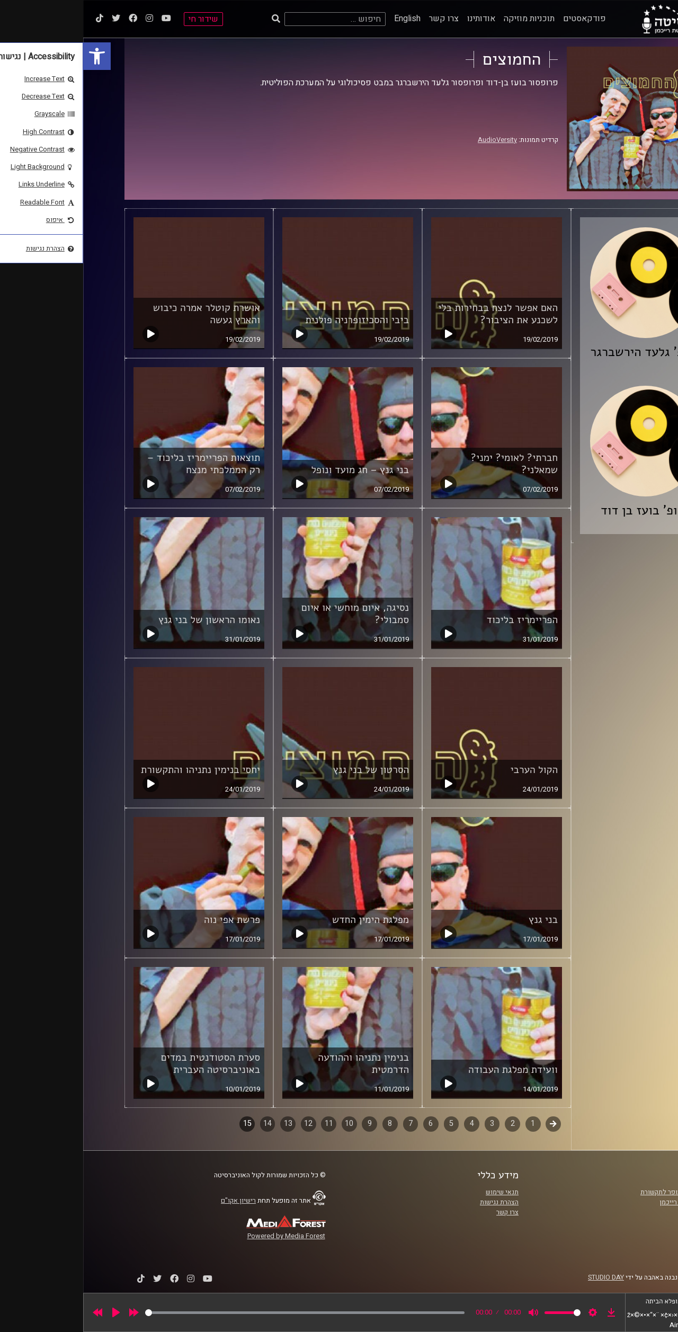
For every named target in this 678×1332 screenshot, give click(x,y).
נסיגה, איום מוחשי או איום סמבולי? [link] (272, 614)
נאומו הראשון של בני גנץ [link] (126, 620)
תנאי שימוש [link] (419, 1192)
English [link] (324, 18)
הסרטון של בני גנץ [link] (288, 770)
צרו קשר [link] (361, 18)
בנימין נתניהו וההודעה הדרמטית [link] (280, 1064)
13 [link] (205, 1123)
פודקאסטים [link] (501, 18)
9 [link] (286, 1123)
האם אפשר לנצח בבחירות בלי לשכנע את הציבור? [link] (415, 314)
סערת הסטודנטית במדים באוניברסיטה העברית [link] (127, 1064)
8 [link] (307, 1123)
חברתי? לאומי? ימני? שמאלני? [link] (431, 464)
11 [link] (246, 1123)
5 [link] (368, 1123)
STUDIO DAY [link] (523, 1277)
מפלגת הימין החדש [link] (287, 920)
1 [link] (450, 1123)
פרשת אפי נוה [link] (149, 920)
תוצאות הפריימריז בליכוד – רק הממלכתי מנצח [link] (120, 464)
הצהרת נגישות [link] (416, 1202)
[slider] (221, 1313)
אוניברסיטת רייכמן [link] (602, 1202)
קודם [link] (470, 1123)
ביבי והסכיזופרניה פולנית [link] (274, 320)
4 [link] (389, 1123)
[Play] (32, 1312)
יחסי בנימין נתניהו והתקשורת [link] (117, 770)
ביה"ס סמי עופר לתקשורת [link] (592, 1192)
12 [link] (225, 1123)
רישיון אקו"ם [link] (155, 1200)
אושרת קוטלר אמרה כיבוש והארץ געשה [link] (123, 314)
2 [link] (429, 1123)
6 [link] (347, 1123)
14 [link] (184, 1123)
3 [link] (409, 1123)
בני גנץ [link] (460, 920)
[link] (14, 56)
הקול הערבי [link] (451, 770)
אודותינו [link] (398, 18)
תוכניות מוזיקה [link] (446, 18)
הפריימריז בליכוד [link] (439, 620)
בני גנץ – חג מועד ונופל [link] (277, 470)
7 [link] (327, 1123)
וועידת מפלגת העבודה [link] (430, 1070)
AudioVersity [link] (414, 140)
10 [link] (266, 1123)
